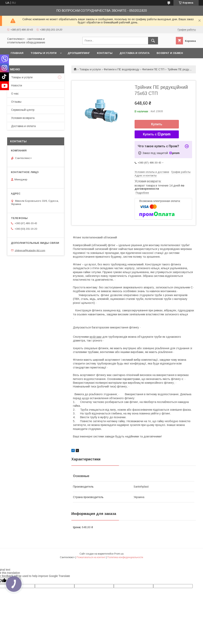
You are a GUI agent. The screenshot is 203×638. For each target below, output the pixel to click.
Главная (17, 53)
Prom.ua (119, 553)
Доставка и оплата (134, 53)
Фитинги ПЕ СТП (153, 69)
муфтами (96, 336)
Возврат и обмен (170, 53)
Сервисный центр (22, 109)
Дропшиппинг (79, 53)
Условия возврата (22, 118)
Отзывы (16, 101)
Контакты (104, 53)
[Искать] (153, 40)
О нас (15, 93)
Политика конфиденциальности (125, 557)
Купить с (156, 134)
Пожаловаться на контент (91, 557)
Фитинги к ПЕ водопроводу (121, 69)
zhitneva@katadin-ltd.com (30, 250)
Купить (156, 124)
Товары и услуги (43, 53)
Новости (16, 85)
